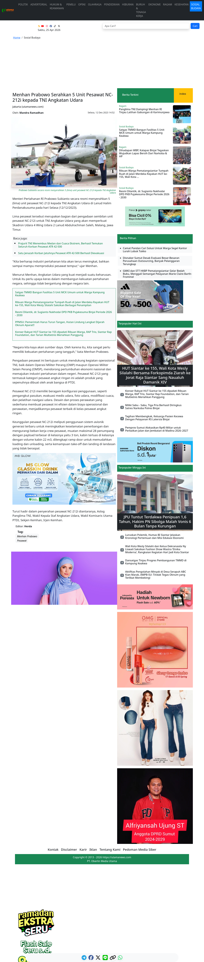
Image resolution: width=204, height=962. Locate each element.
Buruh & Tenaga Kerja (141, 10)
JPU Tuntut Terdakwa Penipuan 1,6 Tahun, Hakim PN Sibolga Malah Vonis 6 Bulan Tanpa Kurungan (155, 521)
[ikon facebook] (91, 958)
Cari (195, 26)
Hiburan (128, 4)
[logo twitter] (98, 958)
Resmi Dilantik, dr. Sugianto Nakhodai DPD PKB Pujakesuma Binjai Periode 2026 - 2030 (63, 313)
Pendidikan (112, 4)
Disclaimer (69, 849)
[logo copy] (113, 958)
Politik (23, 4)
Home (16, 37)
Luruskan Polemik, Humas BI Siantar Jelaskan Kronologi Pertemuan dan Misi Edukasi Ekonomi (154, 536)
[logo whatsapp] (120, 958)
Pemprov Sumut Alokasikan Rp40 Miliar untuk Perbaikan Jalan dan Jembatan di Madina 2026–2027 (156, 429)
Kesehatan (182, 4)
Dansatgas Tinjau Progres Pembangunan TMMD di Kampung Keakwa (155, 562)
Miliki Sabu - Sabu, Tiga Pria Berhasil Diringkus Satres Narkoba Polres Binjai (153, 406)
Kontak (53, 849)
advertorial (38, 4)
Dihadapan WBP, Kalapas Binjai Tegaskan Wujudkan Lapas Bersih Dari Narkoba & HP (144, 153)
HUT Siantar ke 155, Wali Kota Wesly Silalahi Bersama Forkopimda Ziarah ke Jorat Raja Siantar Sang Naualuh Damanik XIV (155, 375)
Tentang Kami (109, 849)
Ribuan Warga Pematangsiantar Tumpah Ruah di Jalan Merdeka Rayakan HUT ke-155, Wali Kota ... (143, 173)
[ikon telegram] (84, 958)
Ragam (167, 4)
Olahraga (95, 4)
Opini (81, 4)
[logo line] (105, 958)
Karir (83, 849)
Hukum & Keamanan (57, 6)
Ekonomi (155, 4)
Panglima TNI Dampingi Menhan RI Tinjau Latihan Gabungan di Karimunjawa (144, 110)
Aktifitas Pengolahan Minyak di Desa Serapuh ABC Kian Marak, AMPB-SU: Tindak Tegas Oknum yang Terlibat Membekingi (155, 574)
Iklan (93, 849)
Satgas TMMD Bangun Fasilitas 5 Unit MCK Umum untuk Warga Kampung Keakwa (60, 294)
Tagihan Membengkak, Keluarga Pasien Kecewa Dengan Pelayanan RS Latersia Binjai (154, 418)
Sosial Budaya (196, 6)
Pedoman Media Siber (139, 849)
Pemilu (71, 4)
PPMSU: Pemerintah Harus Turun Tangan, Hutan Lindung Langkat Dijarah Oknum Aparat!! (59, 323)
